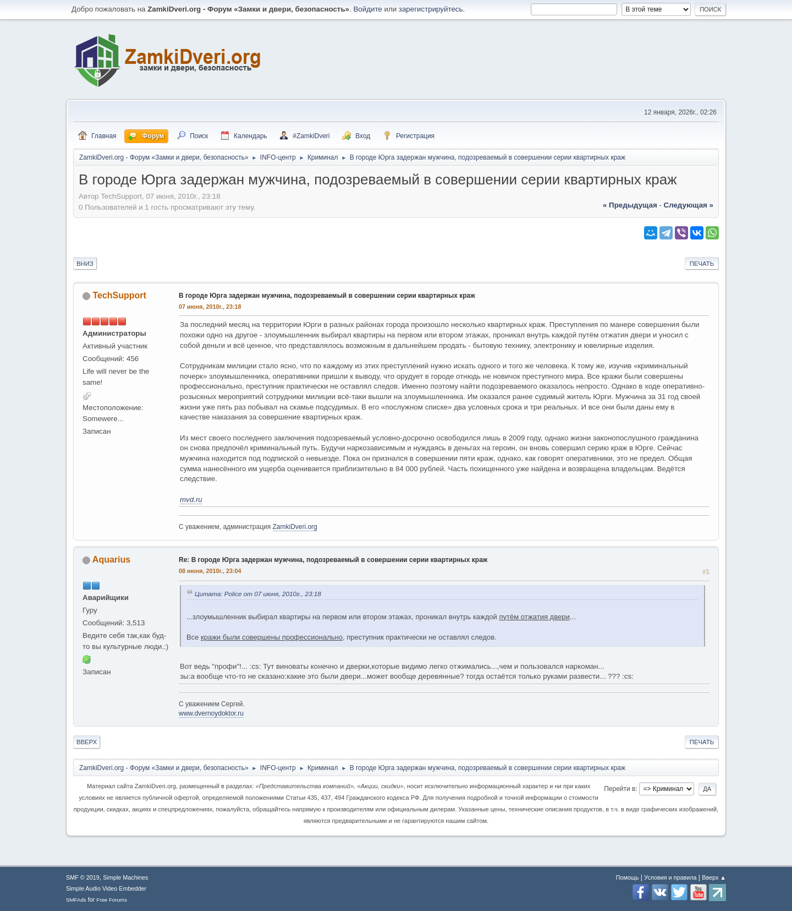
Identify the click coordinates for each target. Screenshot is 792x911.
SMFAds (76, 900)
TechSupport (119, 295)
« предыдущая (630, 205)
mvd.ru (191, 499)
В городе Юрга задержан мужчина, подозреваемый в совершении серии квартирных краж (327, 295)
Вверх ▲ (714, 877)
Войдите (367, 9)
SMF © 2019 (83, 877)
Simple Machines (125, 877)
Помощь (627, 877)
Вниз (85, 263)
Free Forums (111, 900)
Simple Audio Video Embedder (106, 888)
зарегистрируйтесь (431, 9)
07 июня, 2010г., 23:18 (210, 306)
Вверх (86, 742)
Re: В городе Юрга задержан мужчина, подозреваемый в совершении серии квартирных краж (333, 560)
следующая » (688, 205)
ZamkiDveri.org (295, 527)
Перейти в (619, 789)
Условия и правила (670, 877)
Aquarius (111, 559)
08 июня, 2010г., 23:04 (210, 571)
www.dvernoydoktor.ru (211, 713)
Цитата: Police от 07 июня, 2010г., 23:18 (258, 593)
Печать (702, 263)
